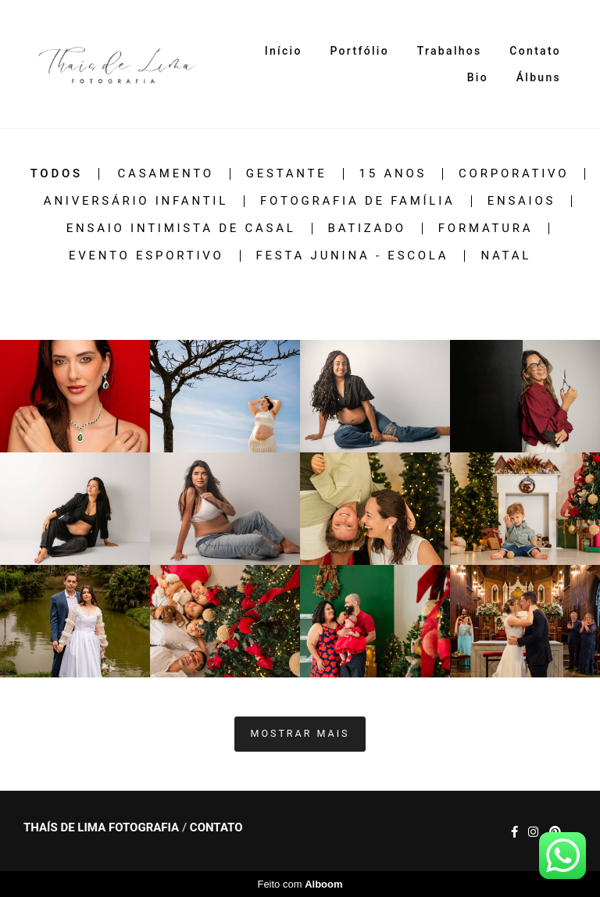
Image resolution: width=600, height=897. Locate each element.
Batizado (367, 228)
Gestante (286, 174)
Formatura (485, 228)
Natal (505, 256)
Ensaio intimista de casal (181, 228)
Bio (477, 77)
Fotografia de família (357, 201)
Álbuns (538, 77)
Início (283, 51)
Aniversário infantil (136, 201)
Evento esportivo (146, 256)
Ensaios (521, 201)
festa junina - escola (352, 256)
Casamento (166, 174)
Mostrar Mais (300, 733)
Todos (56, 174)
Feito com (299, 884)
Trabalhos (449, 51)
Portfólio (359, 51)
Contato (535, 51)
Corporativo (514, 174)
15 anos (393, 174)
